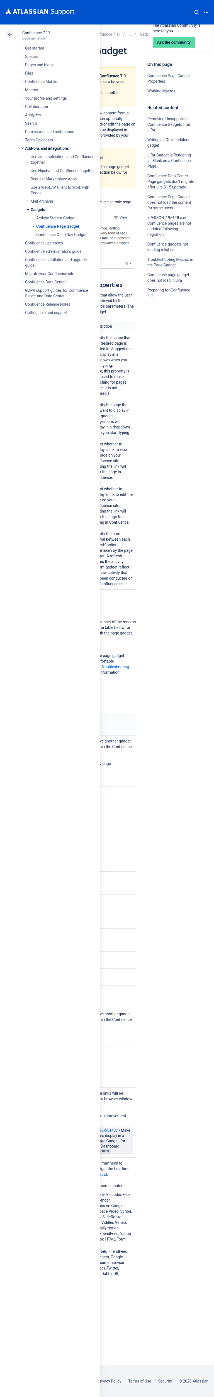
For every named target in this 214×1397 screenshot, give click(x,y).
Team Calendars (39, 140)
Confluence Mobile (41, 81)
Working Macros (161, 91)
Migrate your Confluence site (49, 273)
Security (165, 1381)
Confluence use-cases (44, 243)
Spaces (31, 56)
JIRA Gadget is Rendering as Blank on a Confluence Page (169, 160)
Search (196, 12)
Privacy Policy (109, 1381)
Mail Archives (42, 201)
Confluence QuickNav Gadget (61, 234)
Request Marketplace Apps (54, 179)
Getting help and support (46, 312)
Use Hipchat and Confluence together (63, 170)
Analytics (33, 115)
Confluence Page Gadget (57, 226)
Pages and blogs (39, 65)
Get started (34, 48)
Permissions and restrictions (49, 131)
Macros (31, 90)
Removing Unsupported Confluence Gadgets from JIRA (169, 124)
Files (29, 73)
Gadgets (38, 209)
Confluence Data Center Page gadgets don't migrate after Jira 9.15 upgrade (170, 181)
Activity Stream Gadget (56, 218)
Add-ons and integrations (47, 148)
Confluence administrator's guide (53, 251)
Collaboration (36, 106)
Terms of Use (139, 1381)
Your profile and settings (46, 98)
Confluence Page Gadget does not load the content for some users (169, 202)
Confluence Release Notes (47, 304)
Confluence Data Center (45, 282)
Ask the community (167, 350)
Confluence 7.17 (36, 33)
